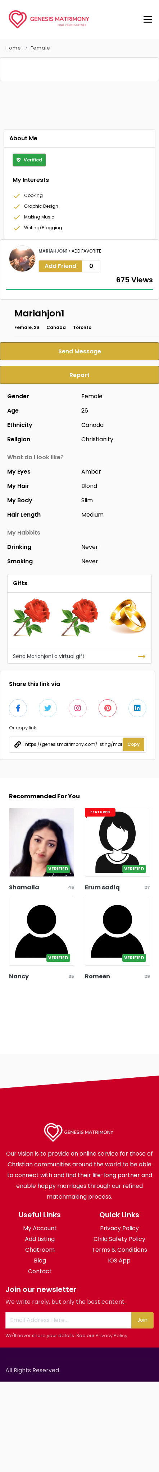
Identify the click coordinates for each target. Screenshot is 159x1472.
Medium (92, 605)
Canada (56, 418)
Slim (87, 591)
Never (89, 637)
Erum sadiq (102, 978)
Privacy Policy (111, 1426)
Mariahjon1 (53, 341)
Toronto (82, 418)
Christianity (97, 530)
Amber (91, 562)
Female (40, 48)
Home (13, 48)
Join (142, 1410)
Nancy (19, 1067)
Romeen (97, 1067)
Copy (133, 835)
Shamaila (24, 978)
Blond (89, 576)
